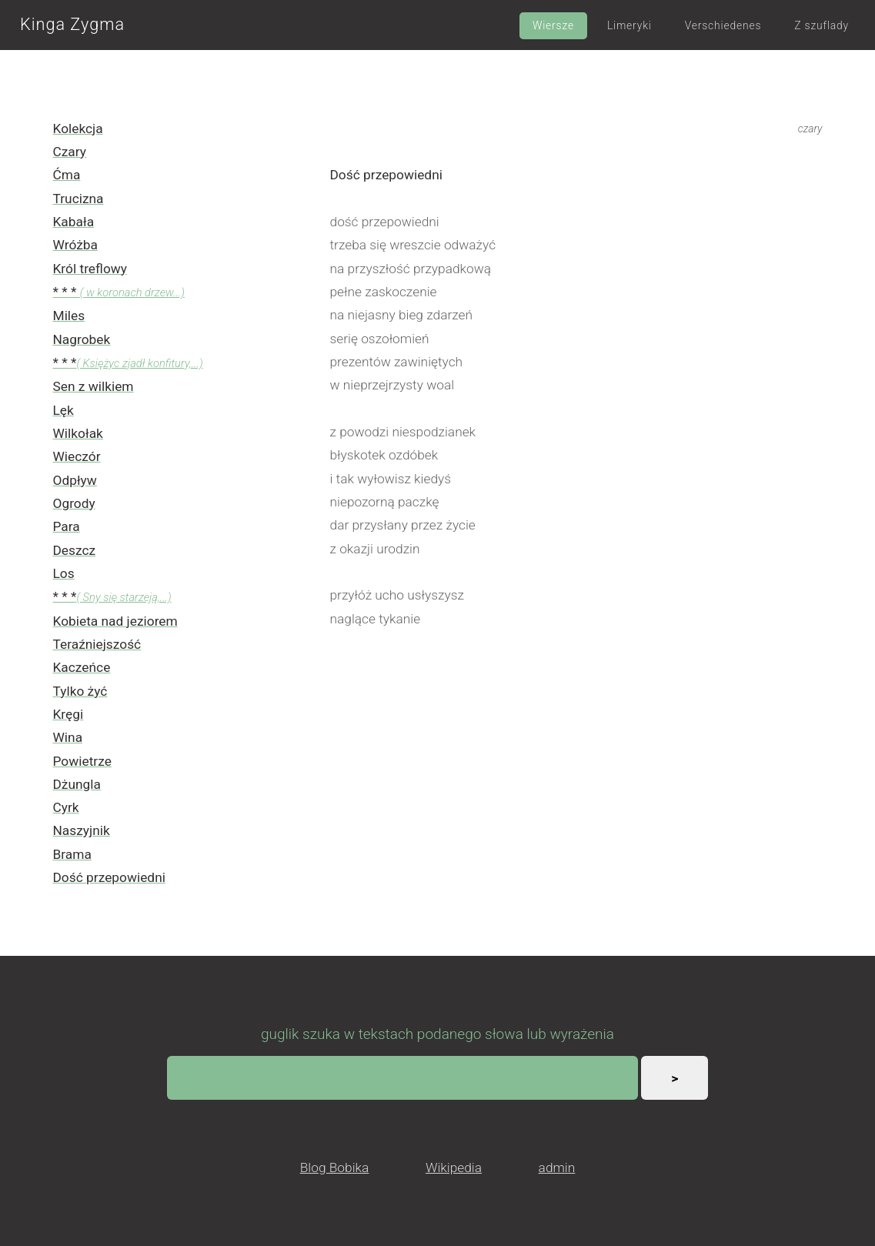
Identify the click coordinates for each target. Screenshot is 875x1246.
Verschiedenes (723, 25)
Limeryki (629, 25)
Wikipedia (454, 1167)
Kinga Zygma (72, 24)
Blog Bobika (334, 1167)
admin (557, 1167)
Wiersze (553, 25)
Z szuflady (821, 25)
